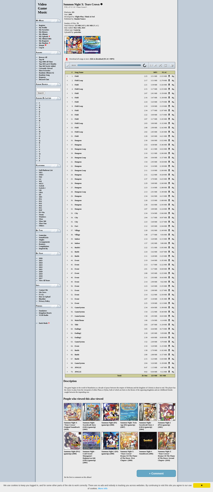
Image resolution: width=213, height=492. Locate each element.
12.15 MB (163, 239)
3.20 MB (154, 239)
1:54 (145, 162)
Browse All (43, 57)
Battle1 (77, 248)
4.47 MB (163, 367)
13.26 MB (163, 85)
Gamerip (77, 30)
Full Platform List (46, 170)
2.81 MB (154, 93)
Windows (42, 217)
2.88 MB (154, 355)
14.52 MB (163, 149)
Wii (40, 181)
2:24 (145, 102)
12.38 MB (163, 166)
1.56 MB (154, 320)
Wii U (41, 184)
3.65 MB (154, 136)
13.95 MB (163, 248)
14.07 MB (163, 252)
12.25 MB (163, 273)
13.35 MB (163, 286)
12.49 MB (163, 230)
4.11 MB (154, 149)
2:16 (145, 98)
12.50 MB (163, 295)
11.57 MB (163, 158)
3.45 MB (154, 286)
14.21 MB (163, 136)
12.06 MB (163, 153)
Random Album (45, 73)
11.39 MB (163, 363)
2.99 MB (154, 128)
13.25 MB (163, 256)
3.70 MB (154, 179)
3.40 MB (154, 222)
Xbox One (43, 223)
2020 (40, 272)
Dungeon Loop (80, 149)
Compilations (44, 246)
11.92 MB (163, 350)
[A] (52, 73)
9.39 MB (163, 333)
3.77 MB (154, 110)
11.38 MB (163, 98)
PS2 (40, 201)
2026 (40, 258)
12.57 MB (163, 222)
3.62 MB (154, 196)
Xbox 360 (42, 221)
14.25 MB (163, 179)
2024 (40, 263)
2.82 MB (154, 243)
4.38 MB (154, 145)
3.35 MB (154, 200)
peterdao (77, 32)
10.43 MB (163, 278)
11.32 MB (163, 123)
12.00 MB (163, 170)
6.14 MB (163, 320)
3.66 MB (154, 140)
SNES (41, 175)
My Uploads (44, 36)
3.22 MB (154, 175)
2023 (40, 265)
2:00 (145, 355)
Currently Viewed (45, 68)
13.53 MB (163, 76)
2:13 (145, 192)
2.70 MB (154, 350)
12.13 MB (163, 303)
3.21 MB (154, 153)
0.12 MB (163, 372)
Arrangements (44, 242)
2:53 (145, 145)
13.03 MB (163, 359)
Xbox (41, 219)
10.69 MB (163, 269)
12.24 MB (163, 209)
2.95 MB (154, 162)
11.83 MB (163, 132)
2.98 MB (154, 290)
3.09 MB (154, 209)
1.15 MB (154, 367)
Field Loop (79, 80)
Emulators (43, 311)
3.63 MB (154, 205)
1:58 (145, 316)
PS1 (40, 199)
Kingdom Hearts (45, 313)
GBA (41, 192)
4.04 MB (154, 307)
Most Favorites (44, 71)
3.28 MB (154, 256)
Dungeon (78, 140)
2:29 (145, 183)
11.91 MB (163, 299)
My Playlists (44, 43)
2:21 (145, 85)
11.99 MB (163, 192)
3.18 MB (154, 299)
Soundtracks (44, 237)
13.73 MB (163, 115)
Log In (41, 48)
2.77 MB (154, 235)
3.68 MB (154, 183)
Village (77, 230)
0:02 (145, 372)
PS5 (40, 208)
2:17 (145, 80)
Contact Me (43, 290)
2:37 (145, 179)
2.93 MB (154, 278)
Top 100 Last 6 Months (47, 64)
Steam (41, 215)
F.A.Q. (41, 294)
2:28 (145, 136)
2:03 (145, 123)
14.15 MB (163, 196)
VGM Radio (43, 315)
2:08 (145, 128)
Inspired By (43, 249)
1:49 (145, 235)
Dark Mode (44, 323)
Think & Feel (89, 17)
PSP (40, 210)
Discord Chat (44, 79)
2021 (40, 269)
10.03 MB (163, 316)
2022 (40, 267)
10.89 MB (163, 337)
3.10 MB (154, 170)
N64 (40, 177)
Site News (42, 292)
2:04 (145, 158)
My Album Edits (45, 39)
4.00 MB (154, 337)
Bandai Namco (80, 19)
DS (40, 195)
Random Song (44, 75)
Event (77, 260)
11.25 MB (163, 346)
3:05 (145, 329)
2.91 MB (154, 192)
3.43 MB (154, 102)
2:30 (145, 140)
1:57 (145, 243)
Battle (77, 252)
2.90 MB (154, 282)
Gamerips (42, 235)
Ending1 (78, 329)
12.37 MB (163, 290)
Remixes (42, 244)
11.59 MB (163, 93)
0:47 (145, 367)
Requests (42, 77)
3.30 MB (154, 106)
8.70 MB (163, 342)
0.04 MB (154, 372)
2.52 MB (154, 312)
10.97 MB (163, 218)
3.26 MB (154, 363)
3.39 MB (154, 85)
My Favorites (44, 30)
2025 (40, 261)
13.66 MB (163, 213)
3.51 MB (154, 76)
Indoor (77, 239)
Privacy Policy (44, 301)
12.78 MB (163, 80)
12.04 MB (163, 226)
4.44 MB (154, 329)
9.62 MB (163, 282)
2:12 (145, 226)
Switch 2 (42, 188)
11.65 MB (163, 119)
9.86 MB (163, 243)
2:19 (145, 106)
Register (42, 25)
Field (77, 76)
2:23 (145, 188)
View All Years (44, 280)
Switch (41, 186)
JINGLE (78, 367)
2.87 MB (154, 325)
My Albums (43, 34)
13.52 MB (163, 140)
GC (40, 179)
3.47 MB (154, 98)
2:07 (145, 93)
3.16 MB (154, 166)
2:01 (145, 269)
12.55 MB (163, 89)
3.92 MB (154, 230)
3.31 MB (154, 80)
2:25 (145, 76)
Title (76, 325)
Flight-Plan (79, 17)
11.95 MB (163, 260)
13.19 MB (163, 106)
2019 (40, 274)
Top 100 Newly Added (47, 66)
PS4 (40, 206)
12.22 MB (163, 265)
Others (41, 226)
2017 (40, 278)
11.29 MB (163, 325)
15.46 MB (163, 145)
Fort (76, 226)
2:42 (145, 149)
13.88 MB (163, 200)
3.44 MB (154, 260)
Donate (42, 45)
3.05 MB (154, 226)
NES (40, 172)
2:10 (145, 153)
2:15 (145, 89)
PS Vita (42, 212)
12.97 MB (163, 110)
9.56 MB (163, 235)
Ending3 (78, 337)
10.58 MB (163, 162)
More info (102, 488)
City (76, 213)
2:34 (145, 110)
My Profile (43, 28)
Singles (41, 240)
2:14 (145, 166)
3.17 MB (154, 89)
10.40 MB (163, 312)
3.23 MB (154, 359)
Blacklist (42, 299)
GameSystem (80, 307)
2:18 (145, 333)
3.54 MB (154, 213)
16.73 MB (163, 329)
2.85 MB (154, 132)
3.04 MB (154, 158)
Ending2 (78, 333)
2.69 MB (154, 342)
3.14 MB (154, 188)
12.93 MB (163, 205)
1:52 (145, 342)
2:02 (145, 132)
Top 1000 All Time (46, 62)
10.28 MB (163, 175)
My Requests (44, 41)
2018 (40, 276)
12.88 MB (163, 188)
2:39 (145, 337)
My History (43, 32)
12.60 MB (163, 183)
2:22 (145, 115)
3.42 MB (154, 252)
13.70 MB (163, 102)
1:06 (145, 320)
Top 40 (41, 59)
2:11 (145, 170)
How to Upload (44, 297)
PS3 (40, 204)
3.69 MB (154, 115)
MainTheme (79, 320)
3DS (40, 197)
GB (40, 190)
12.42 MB (163, 128)
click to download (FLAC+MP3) (102, 59)
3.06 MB (154, 123)
